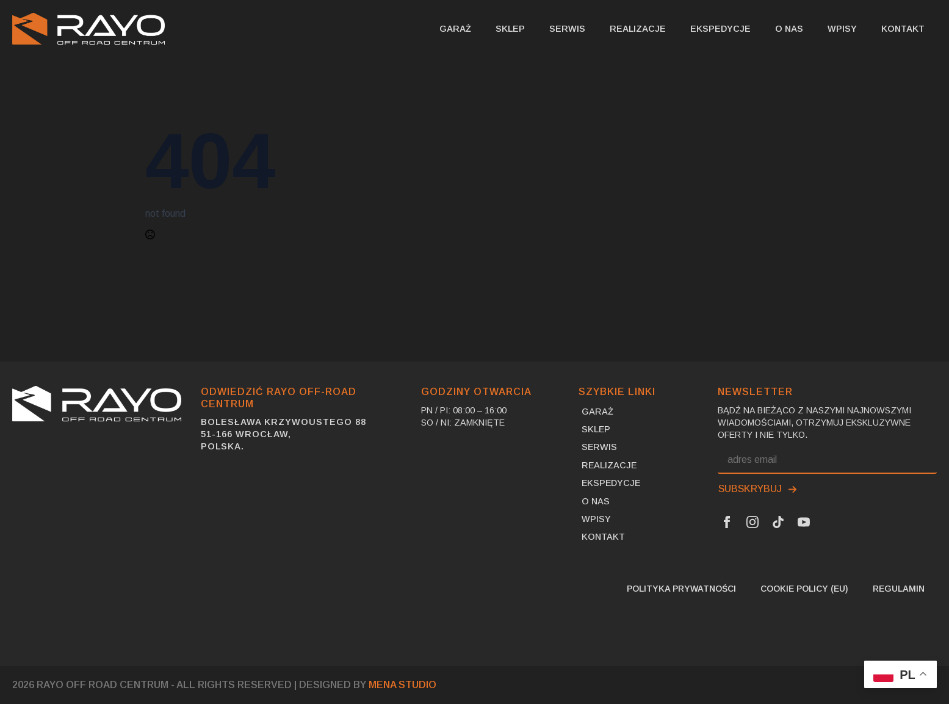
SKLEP (510, 29)
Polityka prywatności (681, 588)
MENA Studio (402, 685)
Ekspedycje (720, 29)
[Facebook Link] (727, 522)
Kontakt (903, 29)
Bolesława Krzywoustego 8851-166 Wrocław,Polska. (283, 434)
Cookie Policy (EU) (804, 588)
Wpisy (842, 29)
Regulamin (899, 588)
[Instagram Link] (752, 522)
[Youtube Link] (804, 522)
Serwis (567, 29)
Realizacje (638, 29)
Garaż (455, 29)
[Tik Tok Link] (778, 522)
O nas (789, 29)
